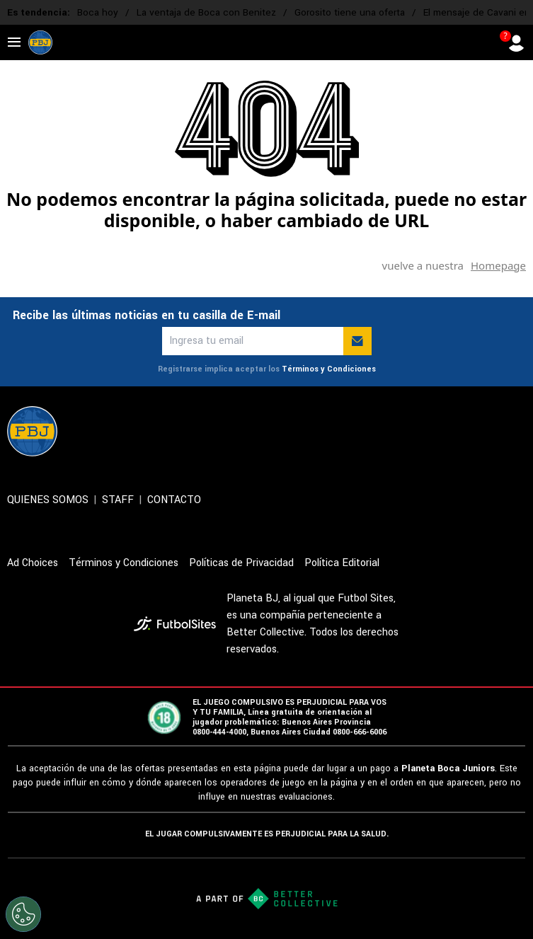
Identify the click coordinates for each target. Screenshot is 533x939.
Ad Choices (32, 562)
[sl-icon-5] (517, 430)
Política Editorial (341, 562)
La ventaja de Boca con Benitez (206, 12)
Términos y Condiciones (329, 369)
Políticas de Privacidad (241, 562)
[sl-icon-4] (486, 430)
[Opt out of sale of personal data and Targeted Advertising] (23, 914)
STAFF (118, 499)
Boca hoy (97, 12)
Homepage (498, 265)
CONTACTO (174, 499)
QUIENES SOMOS (47, 499)
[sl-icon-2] (423, 430)
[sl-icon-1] (392, 430)
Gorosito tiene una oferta (349, 12)
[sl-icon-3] (455, 430)
